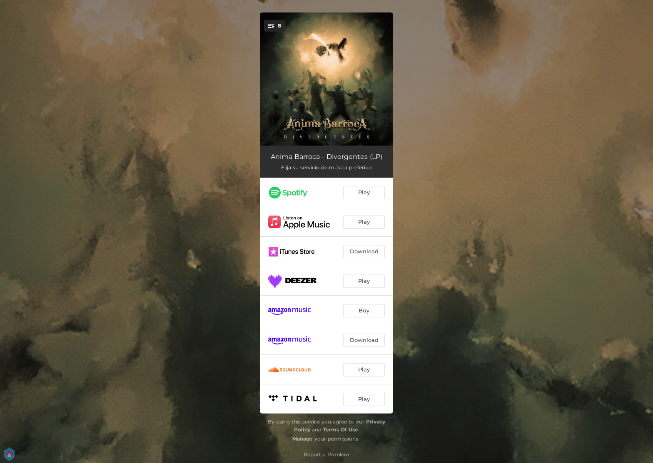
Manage (302, 439)
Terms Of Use (340, 429)
